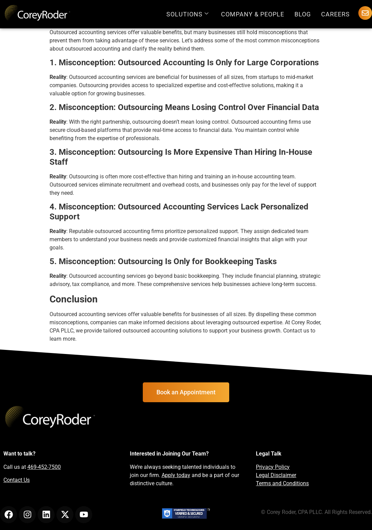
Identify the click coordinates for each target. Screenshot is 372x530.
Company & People (252, 14)
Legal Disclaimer (276, 475)
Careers (335, 14)
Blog (302, 14)
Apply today (176, 475)
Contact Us (16, 480)
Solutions (187, 14)
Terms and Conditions (282, 483)
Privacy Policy (273, 467)
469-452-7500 (44, 467)
